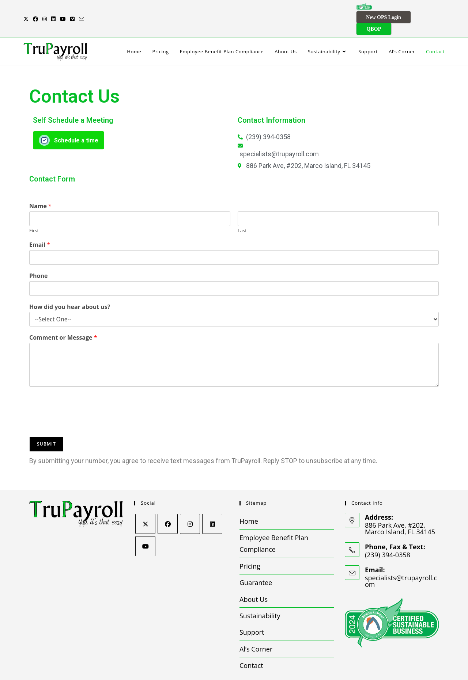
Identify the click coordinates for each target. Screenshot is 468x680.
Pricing (249, 546)
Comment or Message (63, 317)
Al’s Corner (255, 628)
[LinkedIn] (212, 503)
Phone (38, 256)
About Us (253, 578)
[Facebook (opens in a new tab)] (35, 8)
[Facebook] (168, 503)
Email (39, 225)
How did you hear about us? (69, 286)
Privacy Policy (274, 672)
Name (40, 186)
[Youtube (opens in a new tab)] (63, 8)
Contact (251, 645)
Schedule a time (76, 120)
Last (242, 210)
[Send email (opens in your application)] (81, 8)
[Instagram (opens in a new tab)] (44, 8)
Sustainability (259, 595)
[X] (145, 503)
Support (251, 612)
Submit (46, 423)
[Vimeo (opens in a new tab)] (72, 8)
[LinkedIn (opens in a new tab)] (53, 8)
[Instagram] (190, 503)
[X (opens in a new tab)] (27, 8)
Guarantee (255, 562)
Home (248, 500)
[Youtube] (145, 526)
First (34, 210)
